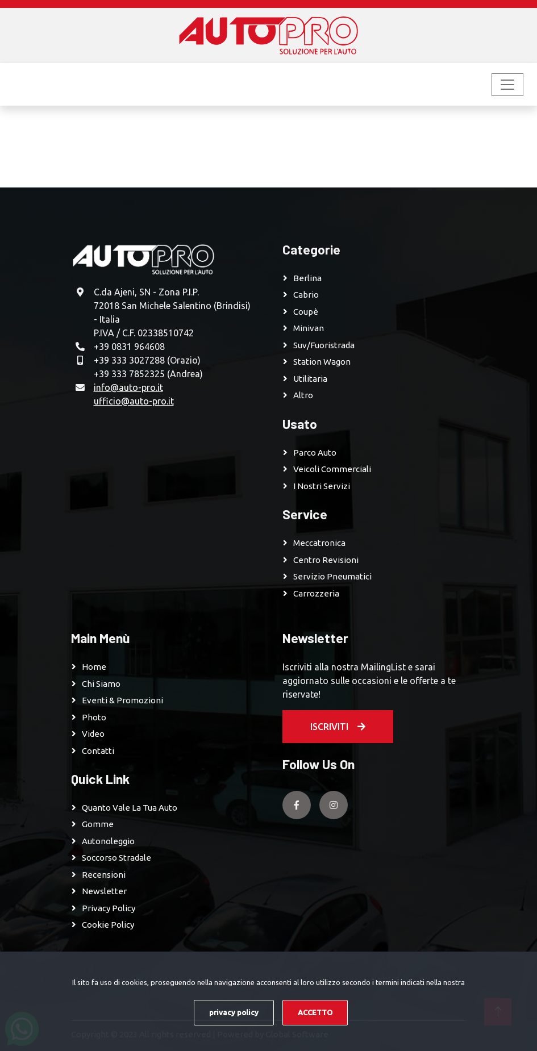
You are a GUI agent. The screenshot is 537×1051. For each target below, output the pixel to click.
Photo (94, 717)
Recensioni (104, 874)
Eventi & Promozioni (122, 700)
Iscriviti (337, 726)
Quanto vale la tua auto (129, 807)
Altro (303, 395)
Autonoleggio (108, 841)
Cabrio (306, 294)
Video (93, 734)
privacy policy (234, 1012)
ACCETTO (315, 1012)
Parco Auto (314, 452)
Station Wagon (322, 361)
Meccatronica (319, 543)
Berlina (307, 278)
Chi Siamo (101, 684)
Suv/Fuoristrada (324, 345)
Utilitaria (310, 378)
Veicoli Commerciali (332, 469)
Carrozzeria (316, 593)
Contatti (98, 751)
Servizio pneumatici (332, 576)
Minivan (308, 328)
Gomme (98, 824)
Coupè (305, 311)
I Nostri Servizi (321, 486)
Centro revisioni (326, 560)
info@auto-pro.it (128, 387)
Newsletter (104, 891)
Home (94, 667)
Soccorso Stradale (116, 857)
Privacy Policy (108, 908)
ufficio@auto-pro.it (134, 401)
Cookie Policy (108, 924)
